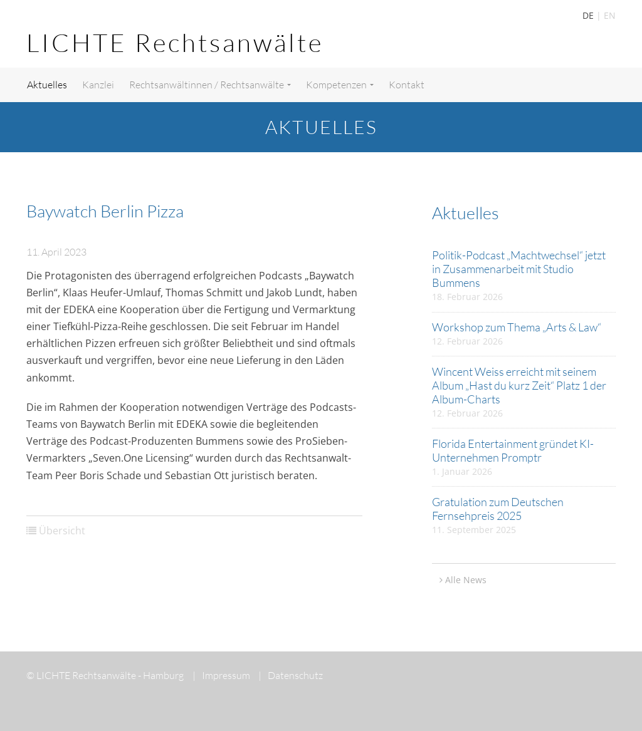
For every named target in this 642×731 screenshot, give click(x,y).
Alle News (466, 580)
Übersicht (62, 530)
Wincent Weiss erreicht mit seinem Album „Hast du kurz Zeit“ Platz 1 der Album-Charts (519, 385)
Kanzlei (98, 84)
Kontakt (406, 84)
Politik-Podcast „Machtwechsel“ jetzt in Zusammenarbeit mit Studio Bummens (519, 268)
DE (588, 15)
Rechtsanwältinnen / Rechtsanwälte (210, 84)
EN (610, 15)
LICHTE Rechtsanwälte (175, 42)
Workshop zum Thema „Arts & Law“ (516, 327)
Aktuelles (47, 84)
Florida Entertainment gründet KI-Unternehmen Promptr (513, 450)
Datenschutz (290, 675)
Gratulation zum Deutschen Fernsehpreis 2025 (498, 508)
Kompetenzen (340, 84)
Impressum (221, 675)
